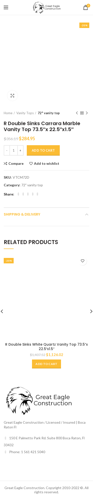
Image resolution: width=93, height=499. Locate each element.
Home (8, 113)
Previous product (76, 113)
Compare (16, 163)
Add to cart (43, 150)
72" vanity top (49, 113)
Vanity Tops (25, 113)
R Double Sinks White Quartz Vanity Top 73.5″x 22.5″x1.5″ (46, 346)
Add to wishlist (46, 163)
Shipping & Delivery (22, 214)
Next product (86, 113)
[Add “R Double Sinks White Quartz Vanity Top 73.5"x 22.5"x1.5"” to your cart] (46, 364)
